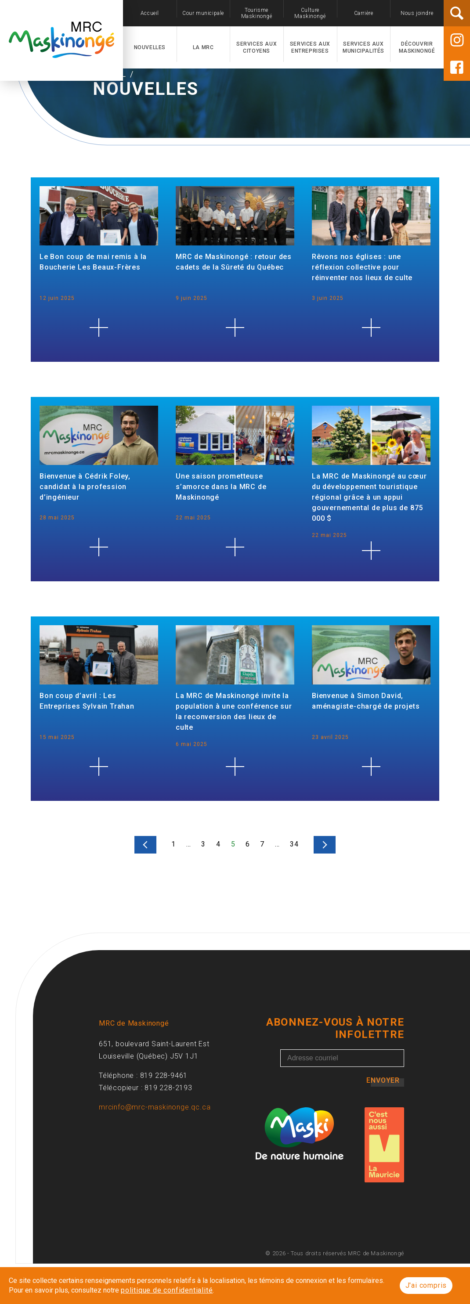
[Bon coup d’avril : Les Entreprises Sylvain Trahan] (99, 807)
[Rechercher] (457, 13)
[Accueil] (61, 53)
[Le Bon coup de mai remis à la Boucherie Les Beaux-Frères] (99, 368)
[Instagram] (457, 40)
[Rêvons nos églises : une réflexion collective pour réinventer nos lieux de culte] (371, 368)
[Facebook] (457, 67)
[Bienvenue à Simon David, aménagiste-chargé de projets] (371, 807)
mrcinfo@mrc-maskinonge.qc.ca (154, 1147)
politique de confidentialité (167, 1290)
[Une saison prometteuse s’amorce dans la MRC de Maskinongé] (235, 587)
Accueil (110, 114)
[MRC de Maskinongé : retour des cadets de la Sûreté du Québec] (235, 368)
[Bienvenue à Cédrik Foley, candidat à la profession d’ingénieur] (99, 587)
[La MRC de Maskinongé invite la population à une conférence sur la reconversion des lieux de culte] (235, 807)
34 (294, 884)
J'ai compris (426, 1285)
